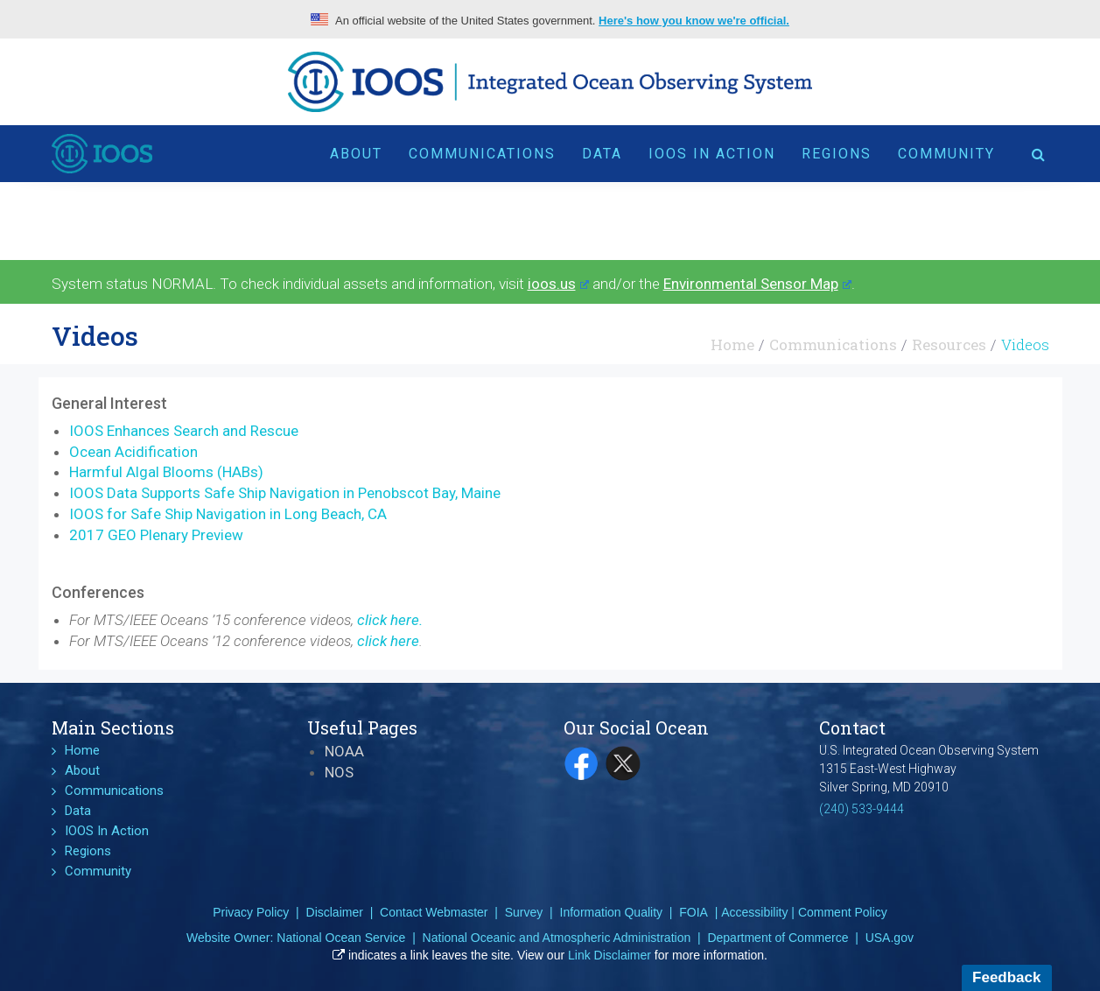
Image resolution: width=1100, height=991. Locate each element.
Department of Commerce (777, 938)
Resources (949, 344)
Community (946, 153)
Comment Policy (842, 912)
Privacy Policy (251, 912)
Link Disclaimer (609, 955)
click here (388, 641)
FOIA (693, 912)
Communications (482, 153)
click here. (390, 620)
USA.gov (889, 938)
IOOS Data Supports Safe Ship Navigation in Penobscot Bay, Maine (285, 493)
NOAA (344, 751)
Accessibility (754, 912)
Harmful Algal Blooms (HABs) (166, 472)
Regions (837, 153)
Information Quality (611, 912)
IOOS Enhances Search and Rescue (183, 430)
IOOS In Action (711, 153)
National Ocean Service (341, 938)
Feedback (1006, 977)
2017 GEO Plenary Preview (156, 535)
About (356, 153)
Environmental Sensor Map (757, 283)
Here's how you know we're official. (694, 20)
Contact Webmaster (433, 912)
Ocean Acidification (133, 451)
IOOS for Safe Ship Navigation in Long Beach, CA (228, 514)
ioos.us (558, 283)
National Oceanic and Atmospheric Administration (557, 938)
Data (602, 153)
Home (732, 344)
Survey (524, 912)
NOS (339, 772)
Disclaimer (334, 912)
